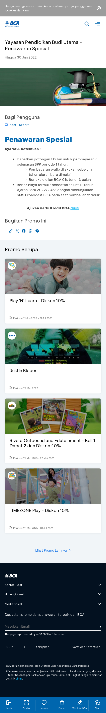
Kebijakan (42, 647)
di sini (19, 678)
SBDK (10, 647)
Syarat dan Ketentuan (85, 647)
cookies (10, 10)
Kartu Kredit (17, 125)
